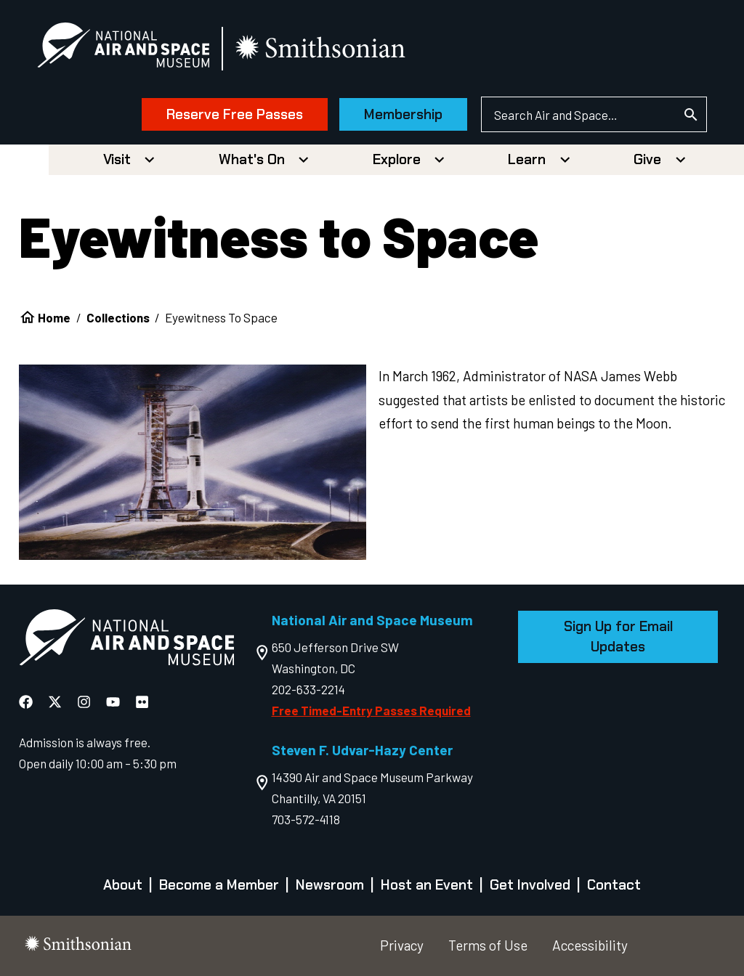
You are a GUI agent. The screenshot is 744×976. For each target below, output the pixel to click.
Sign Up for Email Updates (618, 636)
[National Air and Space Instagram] (85, 701)
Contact (614, 885)
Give (647, 159)
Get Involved (530, 885)
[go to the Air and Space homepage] (126, 640)
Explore (397, 159)
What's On (252, 159)
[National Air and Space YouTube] (114, 701)
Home (54, 317)
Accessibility (590, 945)
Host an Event (427, 885)
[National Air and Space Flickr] (142, 701)
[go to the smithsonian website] (321, 48)
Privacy (402, 945)
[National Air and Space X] (56, 701)
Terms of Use (487, 945)
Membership (403, 114)
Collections (118, 317)
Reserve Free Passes (234, 114)
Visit (117, 159)
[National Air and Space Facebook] (27, 701)
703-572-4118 (306, 819)
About (122, 885)
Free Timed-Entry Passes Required (371, 710)
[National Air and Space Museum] (123, 48)
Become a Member (219, 885)
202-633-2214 (308, 689)
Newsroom (330, 885)
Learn (527, 159)
